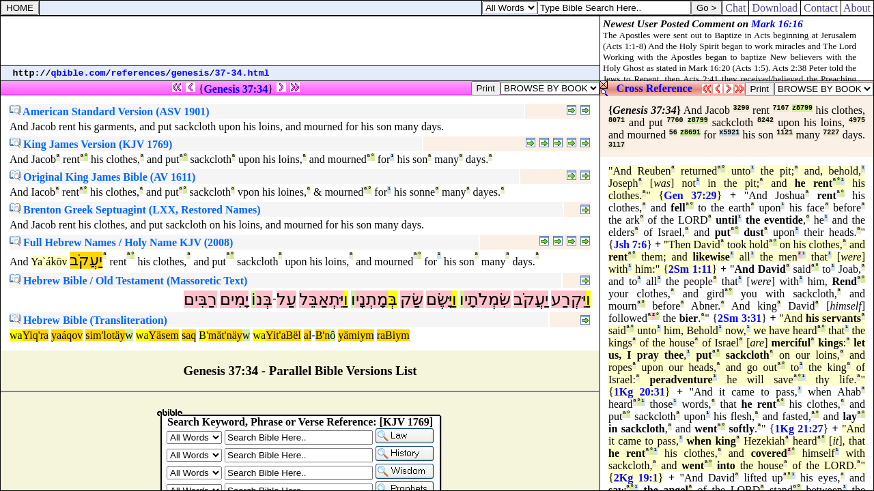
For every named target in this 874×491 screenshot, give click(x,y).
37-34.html (242, 73)
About (857, 8)
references (138, 73)
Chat (735, 8)
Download (774, 8)
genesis (190, 73)
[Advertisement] (300, 40)
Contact (821, 8)
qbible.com (78, 73)
